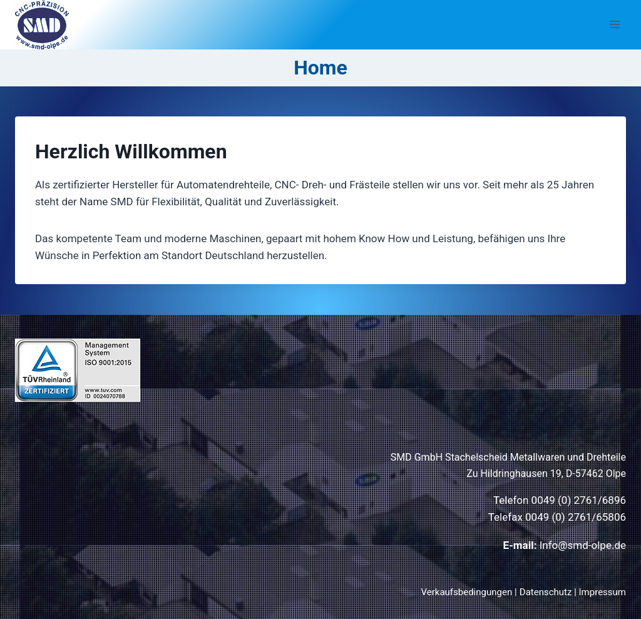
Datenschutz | (549, 592)
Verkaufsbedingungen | (469, 592)
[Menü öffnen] (614, 24)
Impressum (602, 592)
